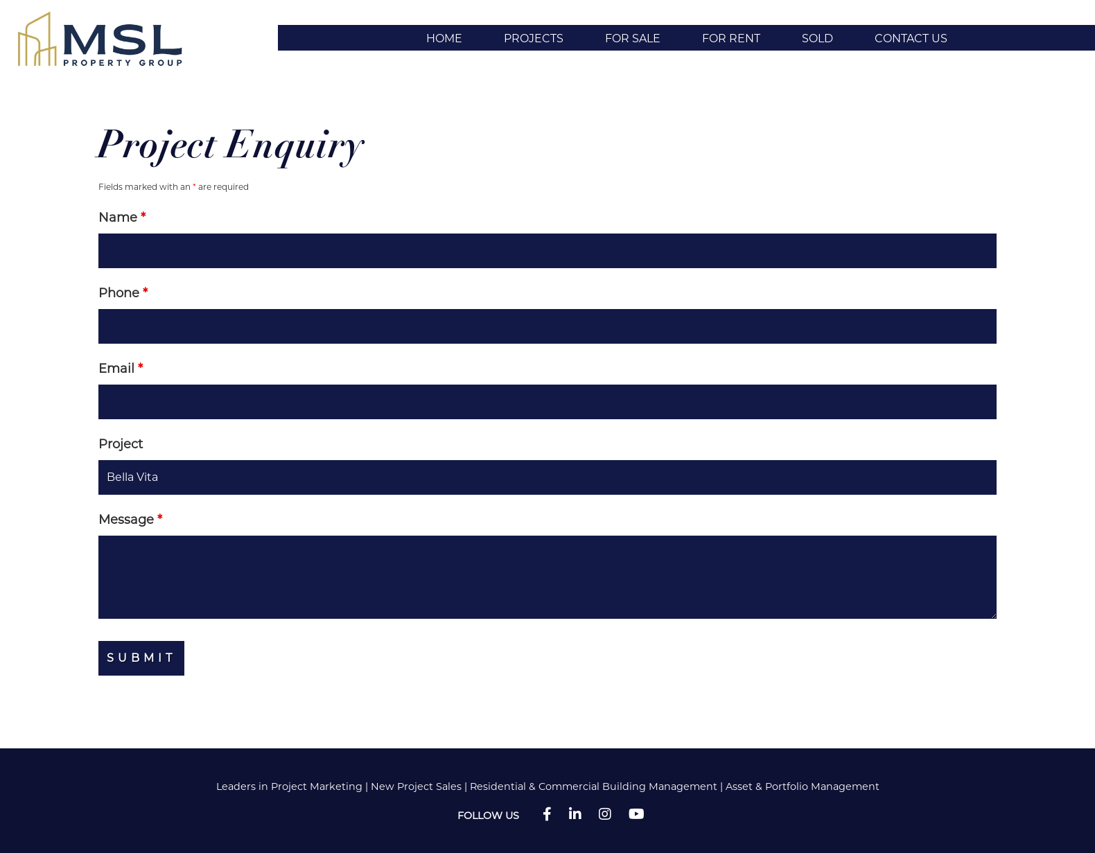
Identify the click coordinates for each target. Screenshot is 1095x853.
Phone (123, 293)
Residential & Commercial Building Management (593, 786)
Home (444, 38)
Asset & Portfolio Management (802, 786)
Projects (533, 38)
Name (122, 218)
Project (120, 444)
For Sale (632, 38)
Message (130, 520)
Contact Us (911, 38)
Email (120, 369)
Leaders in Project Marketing (289, 786)
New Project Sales (416, 786)
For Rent (731, 38)
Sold (817, 38)
